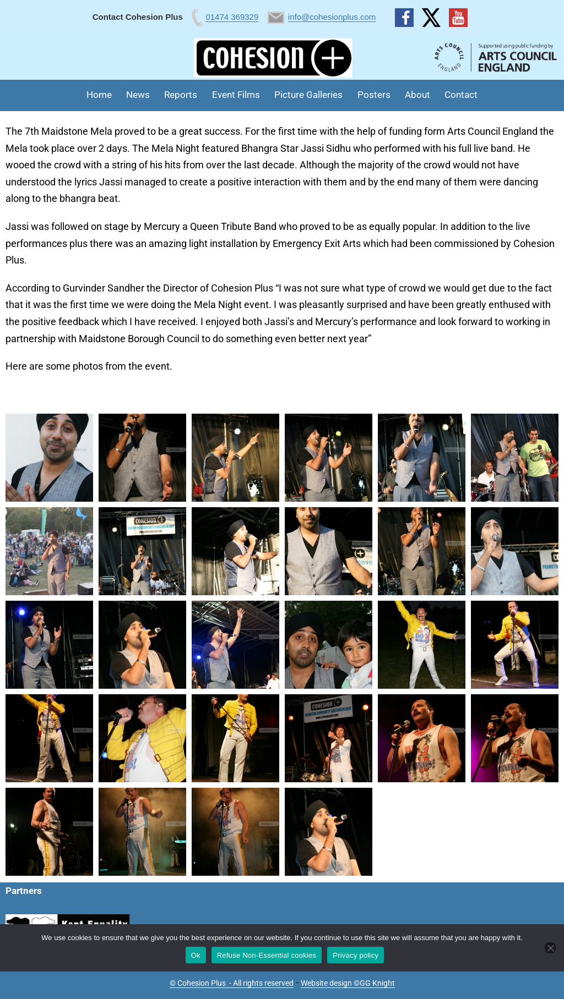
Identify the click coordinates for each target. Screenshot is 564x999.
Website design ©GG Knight (348, 983)
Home (99, 94)
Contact (461, 94)
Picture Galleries (308, 94)
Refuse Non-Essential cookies (266, 955)
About (417, 94)
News (138, 94)
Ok (195, 955)
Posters (374, 94)
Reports (180, 94)
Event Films (236, 94)
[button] (49, 458)
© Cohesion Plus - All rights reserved (232, 983)
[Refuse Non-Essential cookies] (550, 947)
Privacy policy (355, 955)
